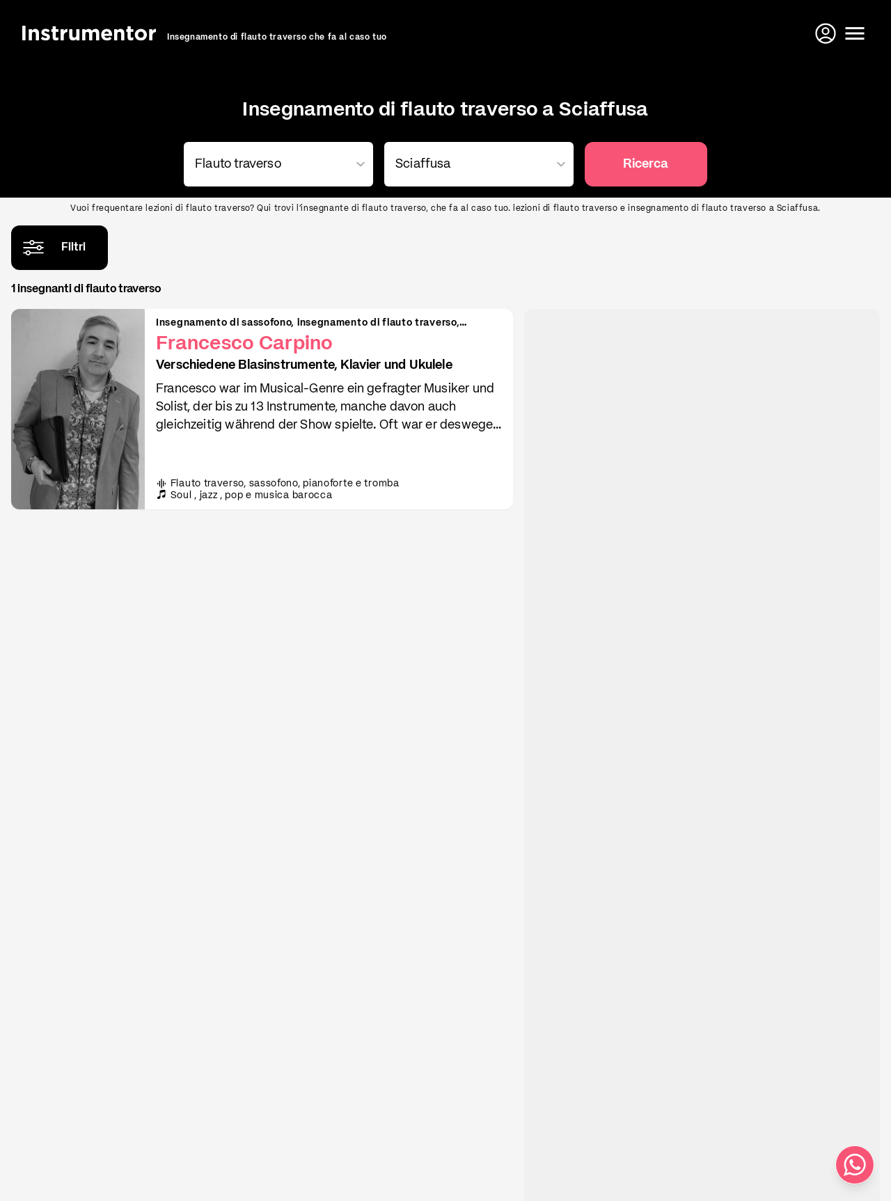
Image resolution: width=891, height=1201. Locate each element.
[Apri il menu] (855, 33)
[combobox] (275, 164)
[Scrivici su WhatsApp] (854, 1164)
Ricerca (645, 164)
